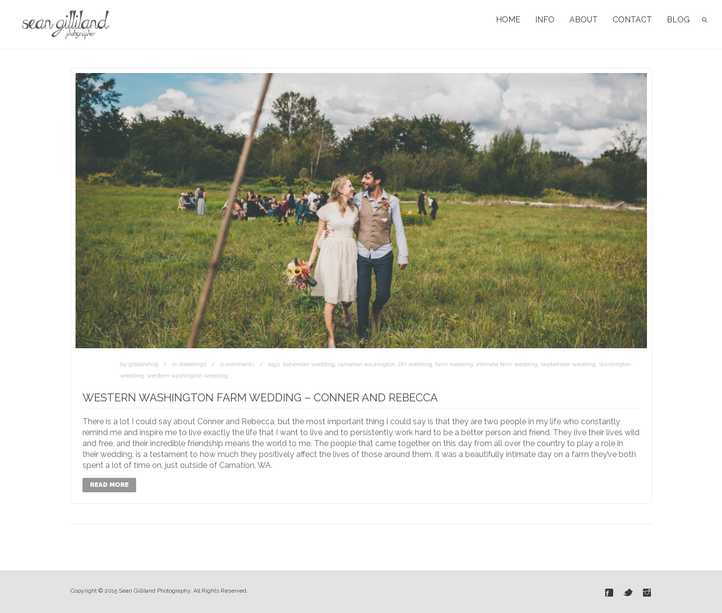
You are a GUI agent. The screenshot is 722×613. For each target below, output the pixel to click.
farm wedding (454, 364)
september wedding (568, 364)
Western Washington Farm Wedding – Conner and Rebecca (260, 397)
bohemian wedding (309, 364)
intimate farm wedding (507, 364)
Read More (109, 484)
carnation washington (366, 364)
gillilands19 (143, 364)
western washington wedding (187, 375)
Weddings (192, 364)
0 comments (237, 364)
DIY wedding (415, 364)
